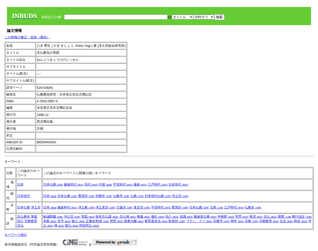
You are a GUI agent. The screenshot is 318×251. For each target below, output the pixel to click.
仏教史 (253, 207)
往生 (286, 221)
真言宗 (142, 207)
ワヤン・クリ (199, 221)
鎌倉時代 (74, 184)
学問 (241, 216)
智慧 (116, 221)
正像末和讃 (97, 221)
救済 (256, 216)
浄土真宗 (105, 207)
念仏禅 (127, 216)
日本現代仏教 (158, 196)
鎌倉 (140, 184)
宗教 (251, 221)
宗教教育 (30, 221)
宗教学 (103, 196)
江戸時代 (158, 184)
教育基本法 (156, 221)
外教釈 (226, 216)
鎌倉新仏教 (205, 216)
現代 (91, 184)
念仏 (20, 225)
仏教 (137, 196)
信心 (20, 221)
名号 (64, 221)
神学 (237, 221)
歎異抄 (176, 221)
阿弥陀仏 (89, 225)
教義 (143, 216)
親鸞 (284, 216)
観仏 (72, 225)
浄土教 (86, 207)
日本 (20, 184)
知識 (186, 216)
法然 (216, 207)
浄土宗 (180, 196)
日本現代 (178, 184)
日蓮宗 (124, 207)
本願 (50, 221)
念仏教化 (23, 216)
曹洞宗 (86, 196)
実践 (34, 216)
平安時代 (123, 184)
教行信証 (302, 216)
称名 (300, 221)
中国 (105, 184)
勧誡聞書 (53, 216)
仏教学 (121, 196)
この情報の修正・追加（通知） (27, 37)
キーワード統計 (15, 235)
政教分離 (134, 221)
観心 (78, 221)
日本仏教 (53, 184)
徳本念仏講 (107, 216)
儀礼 (157, 216)
